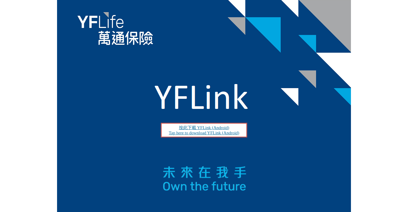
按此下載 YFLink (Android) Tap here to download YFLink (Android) (204, 130)
